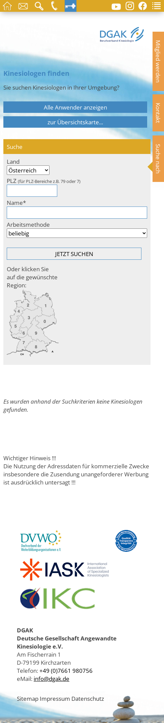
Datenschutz (87, 698)
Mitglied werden (158, 61)
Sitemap (27, 698)
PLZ (43, 181)
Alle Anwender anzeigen (75, 107)
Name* (16, 202)
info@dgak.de (51, 678)
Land (13, 161)
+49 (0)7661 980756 (66, 670)
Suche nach (158, 159)
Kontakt (158, 113)
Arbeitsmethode (28, 224)
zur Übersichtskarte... (75, 122)
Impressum (55, 698)
